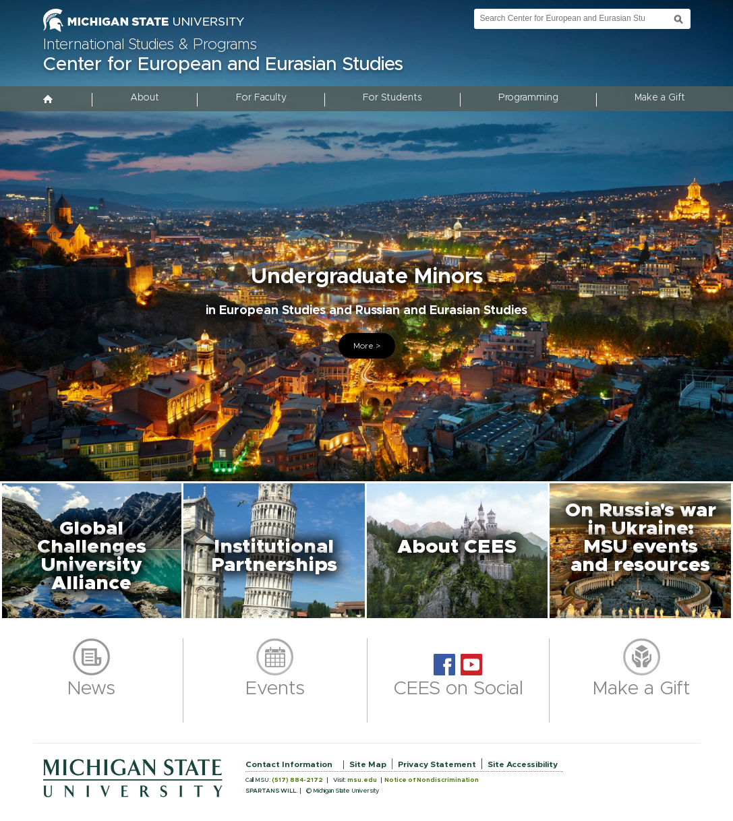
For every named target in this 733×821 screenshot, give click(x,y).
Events (275, 688)
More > (366, 346)
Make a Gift (660, 97)
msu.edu (362, 780)
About (144, 97)
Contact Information (288, 764)
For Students (392, 97)
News (91, 688)
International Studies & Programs (150, 45)
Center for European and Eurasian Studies (223, 64)
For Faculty (261, 97)
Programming (528, 97)
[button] (91, 550)
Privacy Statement (437, 764)
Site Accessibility (523, 764)
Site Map (367, 764)
